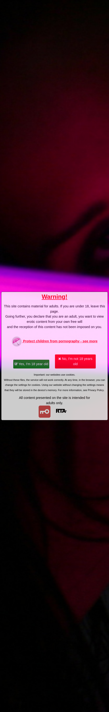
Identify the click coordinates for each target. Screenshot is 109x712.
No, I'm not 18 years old (75, 361)
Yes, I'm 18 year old (31, 364)
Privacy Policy (96, 390)
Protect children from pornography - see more (54, 341)
